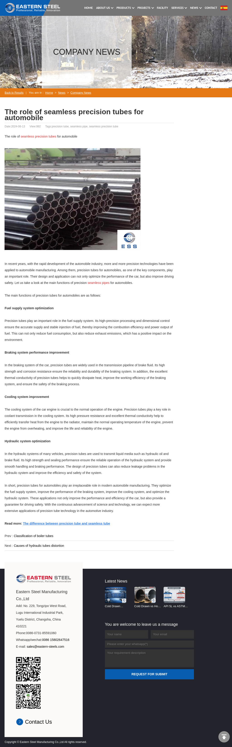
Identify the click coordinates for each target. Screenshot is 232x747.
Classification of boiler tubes (33, 536)
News (61, 92)
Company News (80, 92)
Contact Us (38, 722)
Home (49, 92)
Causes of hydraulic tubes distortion (39, 545)
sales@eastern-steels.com (45, 646)
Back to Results (14, 92)
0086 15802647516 (56, 640)
